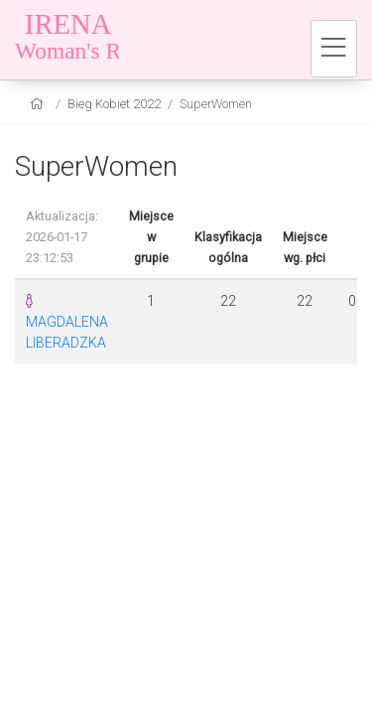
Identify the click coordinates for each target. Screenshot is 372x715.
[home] (39, 103)
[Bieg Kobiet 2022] (139, 40)
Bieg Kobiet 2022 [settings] (114, 103)
